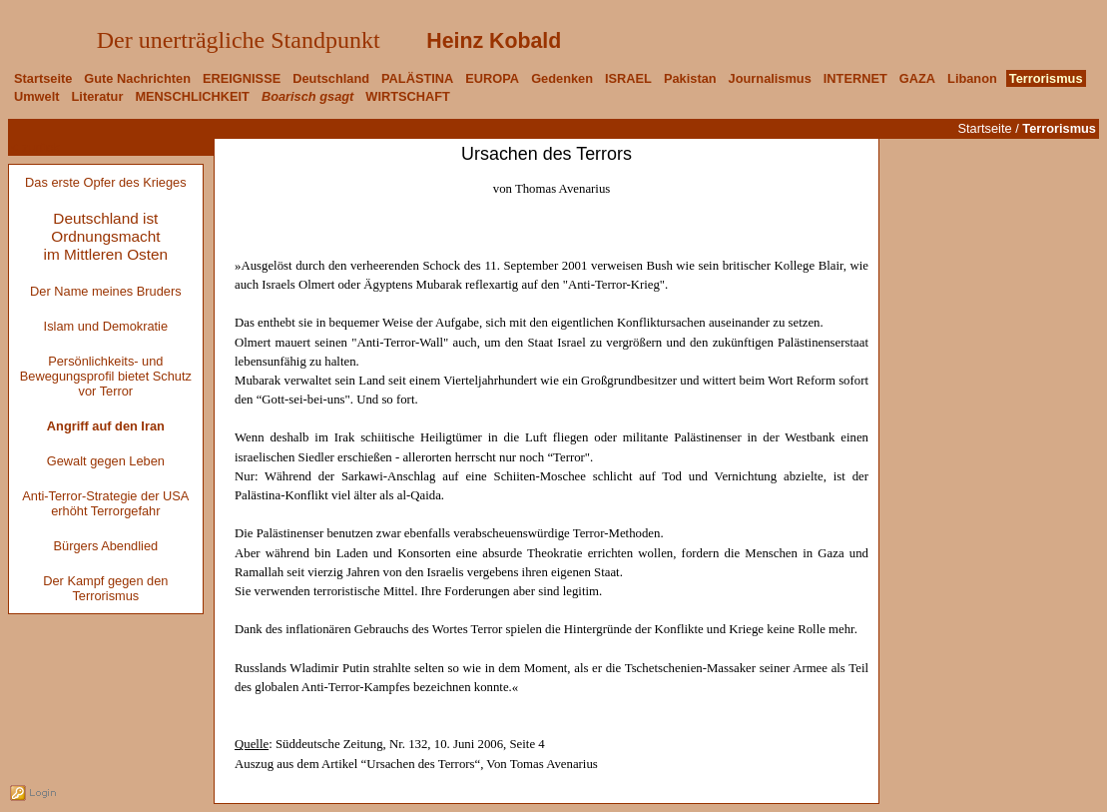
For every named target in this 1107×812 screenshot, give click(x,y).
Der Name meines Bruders (105, 291)
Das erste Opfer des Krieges (105, 182)
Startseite (985, 128)
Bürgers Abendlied (106, 545)
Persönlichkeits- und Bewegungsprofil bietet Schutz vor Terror (106, 376)
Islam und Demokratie (106, 326)
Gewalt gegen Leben (106, 460)
